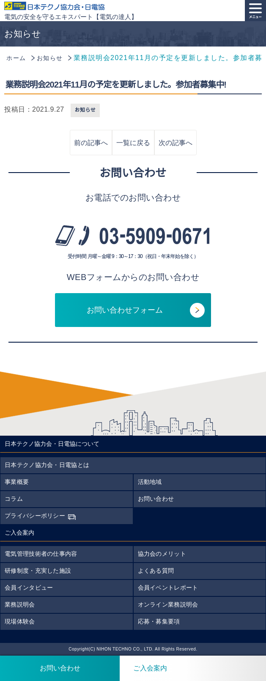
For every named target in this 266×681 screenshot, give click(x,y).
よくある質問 (156, 570)
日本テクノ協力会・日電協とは (47, 464)
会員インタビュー (29, 587)
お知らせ (85, 110)
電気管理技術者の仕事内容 (41, 553)
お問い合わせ (156, 498)
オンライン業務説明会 (168, 604)
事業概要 (17, 481)
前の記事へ (91, 142)
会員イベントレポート (168, 587)
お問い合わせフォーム (125, 310)
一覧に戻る (133, 142)
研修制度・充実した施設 (38, 570)
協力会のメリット (162, 553)
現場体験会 (20, 621)
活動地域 (150, 481)
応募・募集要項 (159, 621)
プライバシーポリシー (35, 515)
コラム (14, 498)
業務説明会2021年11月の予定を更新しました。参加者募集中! (115, 84)
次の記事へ (175, 142)
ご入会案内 (143, 668)
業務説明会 (20, 604)
